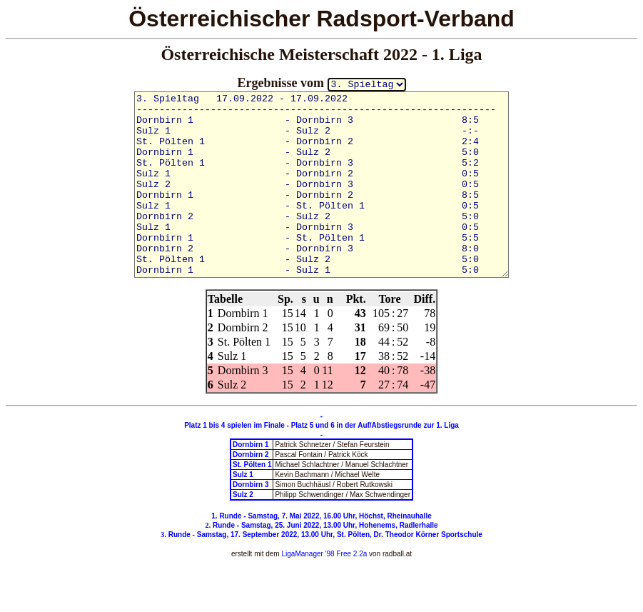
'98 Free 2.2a (345, 554)
